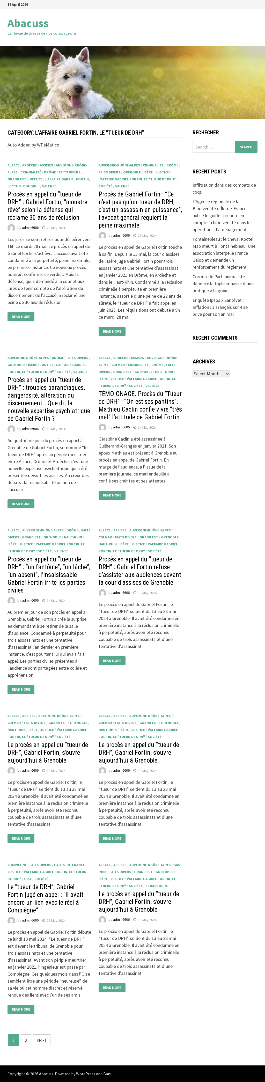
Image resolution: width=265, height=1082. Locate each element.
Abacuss (28, 23)
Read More (21, 316)
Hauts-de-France (69, 864)
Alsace (13, 165)
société (105, 186)
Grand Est (17, 179)
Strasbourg (156, 885)
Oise (28, 878)
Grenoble (132, 172)
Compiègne (17, 864)
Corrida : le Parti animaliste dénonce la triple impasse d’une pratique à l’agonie (223, 284)
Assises (46, 165)
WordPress (85, 1073)
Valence (49, 186)
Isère (148, 172)
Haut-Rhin (164, 371)
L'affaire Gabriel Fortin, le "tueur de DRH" (137, 179)
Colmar (118, 364)
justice (35, 179)
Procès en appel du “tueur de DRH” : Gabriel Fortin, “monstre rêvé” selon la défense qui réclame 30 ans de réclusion (47, 206)
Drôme (50, 172)
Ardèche (29, 165)
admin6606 (30, 227)
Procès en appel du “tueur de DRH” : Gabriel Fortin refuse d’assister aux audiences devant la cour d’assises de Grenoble (140, 570)
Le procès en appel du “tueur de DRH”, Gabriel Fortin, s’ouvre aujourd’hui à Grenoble (48, 752)
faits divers (69, 172)
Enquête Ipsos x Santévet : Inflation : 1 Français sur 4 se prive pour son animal (220, 307)
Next (41, 1040)
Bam (107, 1073)
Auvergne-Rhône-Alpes (119, 165)
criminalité (30, 172)
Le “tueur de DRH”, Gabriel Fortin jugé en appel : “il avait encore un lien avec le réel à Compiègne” (45, 898)
